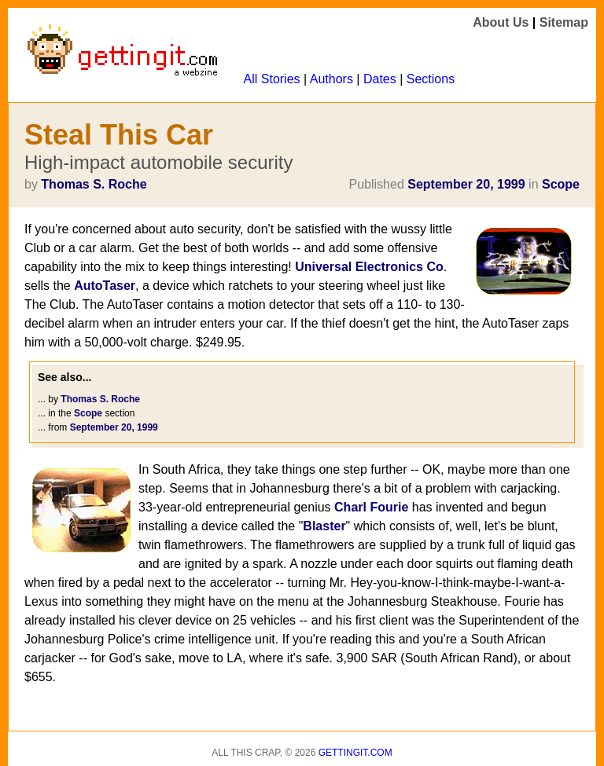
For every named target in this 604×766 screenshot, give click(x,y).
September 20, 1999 (466, 184)
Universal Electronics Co (369, 266)
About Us (500, 22)
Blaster (324, 526)
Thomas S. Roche (93, 184)
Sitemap (564, 22)
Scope (561, 184)
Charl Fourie (371, 507)
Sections (431, 79)
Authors (331, 79)
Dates (379, 79)
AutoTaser (104, 285)
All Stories (272, 79)
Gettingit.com (355, 752)
